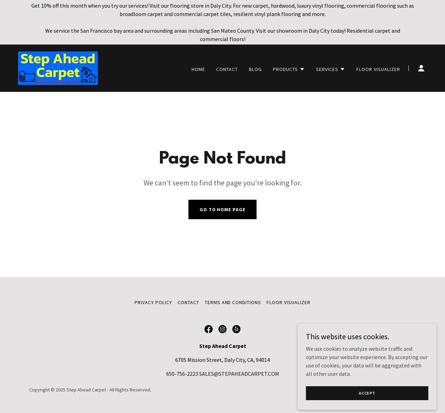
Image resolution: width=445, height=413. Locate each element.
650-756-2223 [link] (182, 373)
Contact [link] (227, 69)
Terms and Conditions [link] (233, 302)
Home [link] (198, 69)
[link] (58, 67)
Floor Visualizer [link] (378, 69)
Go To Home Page (223, 209)
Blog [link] (255, 69)
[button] (289, 69)
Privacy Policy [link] (153, 302)
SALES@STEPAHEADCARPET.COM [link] (239, 373)
